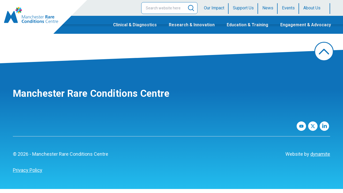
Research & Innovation (192, 24)
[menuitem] (216, 8)
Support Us (243, 7)
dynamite (320, 154)
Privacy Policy (27, 170)
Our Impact (214, 7)
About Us (311, 7)
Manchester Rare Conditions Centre (91, 93)
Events (288, 7)
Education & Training (247, 24)
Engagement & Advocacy (305, 24)
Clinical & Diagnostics (135, 24)
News (267, 7)
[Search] (191, 8)
